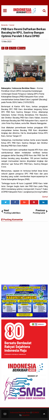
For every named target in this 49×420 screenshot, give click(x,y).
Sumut (45, 197)
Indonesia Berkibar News (20, 412)
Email (21, 48)
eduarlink (26, 415)
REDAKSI (35, 412)
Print (13, 48)
